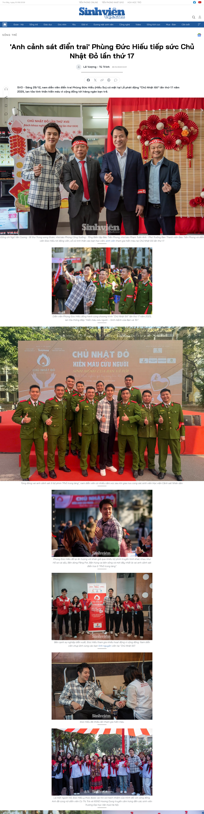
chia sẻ (88, 80)
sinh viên (110, 240)
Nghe (6, 89)
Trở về (6, 122)
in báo (109, 80)
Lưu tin (6, 106)
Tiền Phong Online (88, 2)
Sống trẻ (33, 24)
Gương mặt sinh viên (103, 24)
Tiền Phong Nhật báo (113, 2)
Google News (199, 35)
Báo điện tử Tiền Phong (102, 13)
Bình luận (6, 114)
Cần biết (186, 24)
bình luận (115, 80)
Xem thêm (199, 24)
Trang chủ (4, 24)
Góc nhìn (62, 24)
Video (138, 24)
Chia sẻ (6, 97)
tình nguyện (104, 645)
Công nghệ (124, 24)
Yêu (74, 24)
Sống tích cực (153, 24)
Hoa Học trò (134, 2)
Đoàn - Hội (19, 24)
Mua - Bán (171, 24)
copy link (102, 80)
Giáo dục (48, 24)
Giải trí (84, 24)
